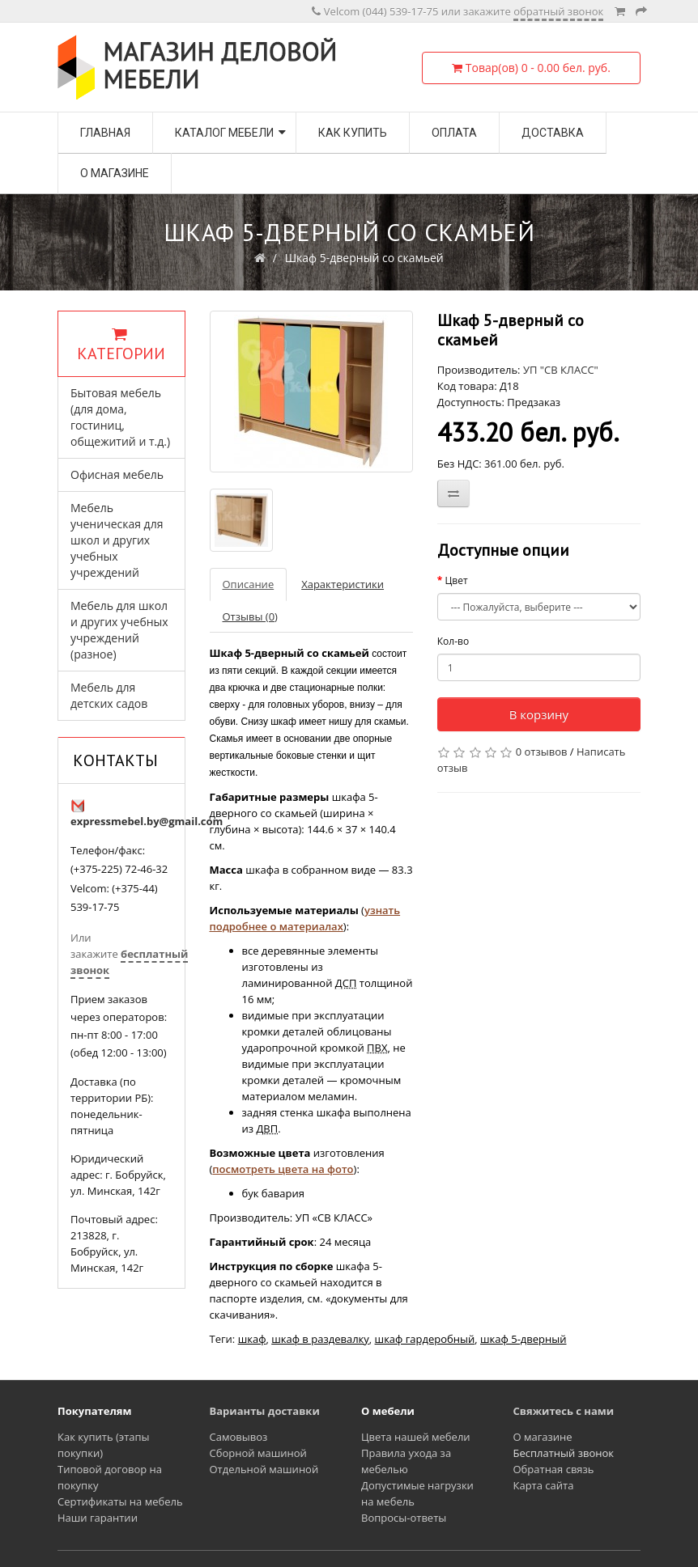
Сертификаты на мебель (120, 1501)
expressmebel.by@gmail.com (146, 821)
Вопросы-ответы (403, 1517)
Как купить (352, 132)
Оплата (454, 132)
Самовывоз (239, 1436)
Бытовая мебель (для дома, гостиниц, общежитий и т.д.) (120, 417)
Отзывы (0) (250, 616)
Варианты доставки (265, 1411)
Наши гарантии (97, 1517)
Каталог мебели (224, 132)
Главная (105, 132)
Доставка (552, 132)
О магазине (114, 173)
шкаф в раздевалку (320, 1339)
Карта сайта (543, 1485)
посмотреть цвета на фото (282, 1169)
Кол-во (453, 641)
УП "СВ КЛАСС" (560, 369)
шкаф (252, 1339)
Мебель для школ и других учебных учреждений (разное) (119, 630)
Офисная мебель (117, 474)
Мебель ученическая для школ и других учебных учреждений (116, 540)
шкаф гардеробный (425, 1339)
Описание (249, 584)
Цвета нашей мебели (415, 1436)
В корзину (538, 714)
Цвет (456, 580)
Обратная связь (553, 1469)
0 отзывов (542, 751)
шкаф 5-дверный (523, 1339)
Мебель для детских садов (108, 695)
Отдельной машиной (264, 1469)
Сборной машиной (258, 1453)
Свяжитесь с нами (564, 1411)
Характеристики (342, 584)
